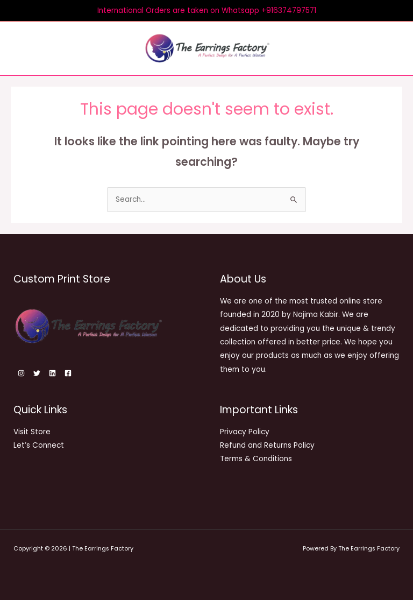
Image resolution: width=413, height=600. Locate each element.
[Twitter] (37, 373)
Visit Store (32, 432)
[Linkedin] (52, 373)
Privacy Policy (244, 432)
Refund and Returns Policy (267, 445)
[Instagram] (21, 373)
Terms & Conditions (256, 459)
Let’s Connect (38, 445)
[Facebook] (68, 373)
